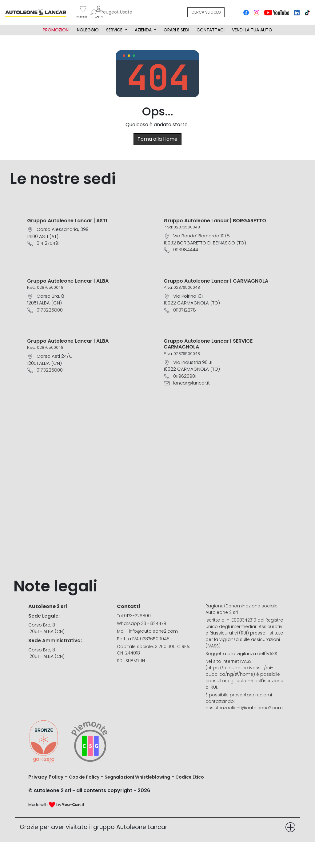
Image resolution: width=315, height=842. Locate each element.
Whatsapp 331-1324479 (141, 623)
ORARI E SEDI (176, 30)
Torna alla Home (157, 139)
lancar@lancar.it (191, 383)
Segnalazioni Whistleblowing (137, 777)
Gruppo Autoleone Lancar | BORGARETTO (215, 220)
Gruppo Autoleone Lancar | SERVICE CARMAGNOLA (208, 343)
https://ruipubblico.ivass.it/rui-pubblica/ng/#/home (239, 671)
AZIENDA (144, 30)
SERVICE (115, 30)
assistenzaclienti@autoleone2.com (244, 708)
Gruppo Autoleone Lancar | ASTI (67, 220)
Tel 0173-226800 (134, 616)
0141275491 (48, 243)
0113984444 (185, 249)
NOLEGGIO (88, 30)
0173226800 (50, 310)
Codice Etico (189, 777)
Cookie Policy (84, 777)
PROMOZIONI (56, 30)
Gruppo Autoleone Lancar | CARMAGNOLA (216, 280)
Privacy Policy (46, 776)
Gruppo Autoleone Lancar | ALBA (68, 280)
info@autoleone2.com (153, 631)
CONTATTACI (211, 30)
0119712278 (184, 310)
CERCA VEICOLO (206, 12)
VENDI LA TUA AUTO (252, 30)
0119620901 (184, 376)
